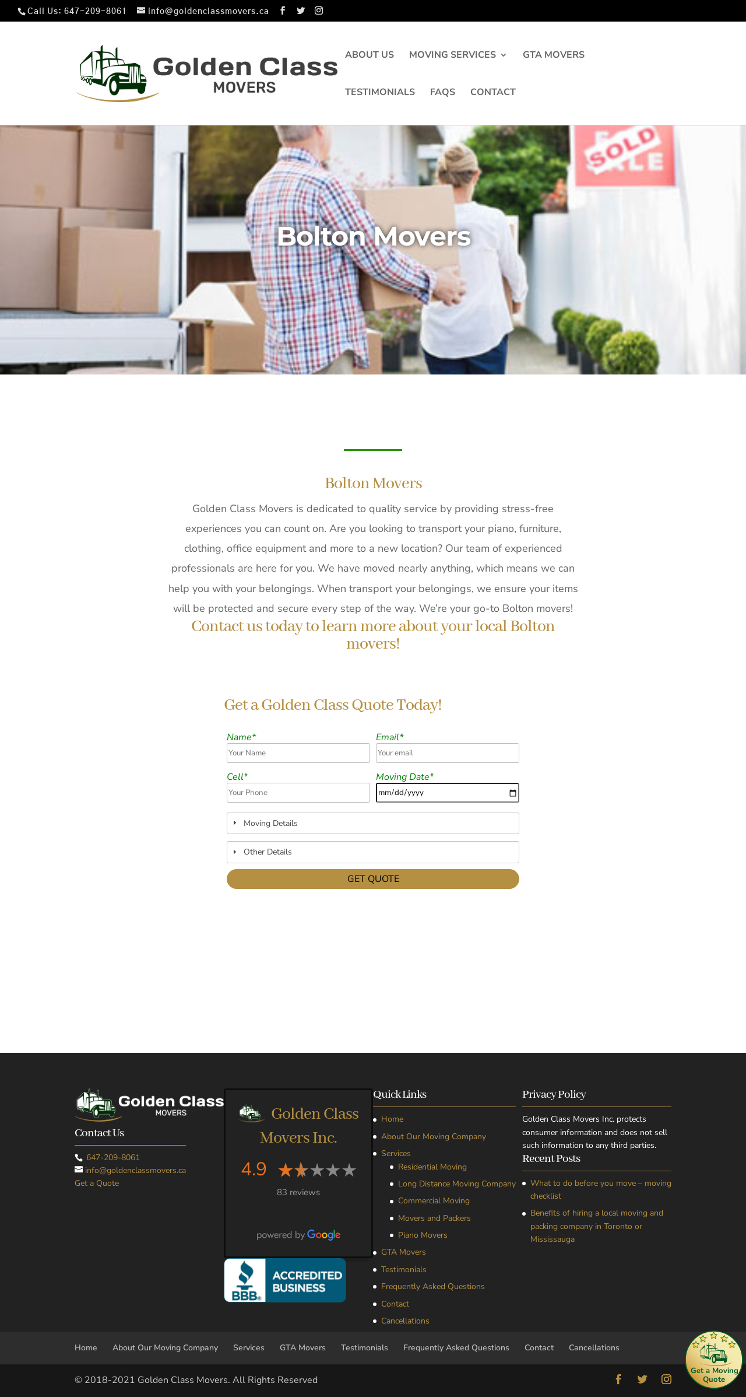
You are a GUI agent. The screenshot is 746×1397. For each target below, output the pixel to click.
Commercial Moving (434, 1200)
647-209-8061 (95, 12)
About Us (369, 56)
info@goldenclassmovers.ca (135, 1170)
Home (392, 1119)
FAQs (442, 93)
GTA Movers (554, 56)
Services (396, 1153)
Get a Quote (97, 1183)
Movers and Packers (434, 1218)
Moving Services (452, 56)
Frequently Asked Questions (433, 1286)
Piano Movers (423, 1235)
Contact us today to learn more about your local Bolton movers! (373, 636)
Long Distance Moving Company (457, 1183)
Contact (493, 93)
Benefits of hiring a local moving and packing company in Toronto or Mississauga (596, 1226)
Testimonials (380, 93)
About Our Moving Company (433, 1136)
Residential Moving (432, 1166)
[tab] (373, 823)
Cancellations (405, 1320)
